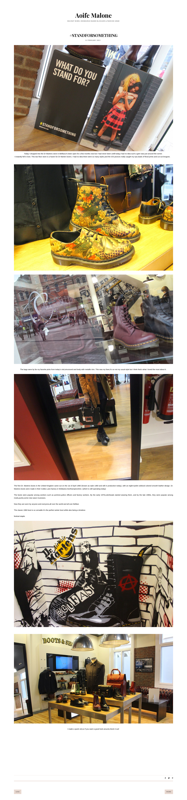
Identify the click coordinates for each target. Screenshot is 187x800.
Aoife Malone (93, 15)
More (168, 791)
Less (18, 791)
